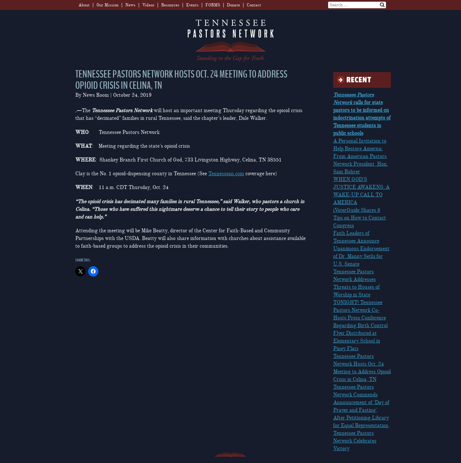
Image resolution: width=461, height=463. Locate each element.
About (84, 5)
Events (192, 5)
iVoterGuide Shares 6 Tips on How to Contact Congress (359, 218)
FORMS (212, 5)
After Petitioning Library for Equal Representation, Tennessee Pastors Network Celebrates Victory (361, 433)
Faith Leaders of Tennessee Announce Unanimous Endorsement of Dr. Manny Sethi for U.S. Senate (361, 248)
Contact (254, 5)
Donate (233, 5)
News (130, 5)
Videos (148, 5)
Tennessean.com (226, 173)
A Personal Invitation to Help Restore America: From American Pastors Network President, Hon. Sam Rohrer (360, 156)
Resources (170, 5)
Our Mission (107, 5)
